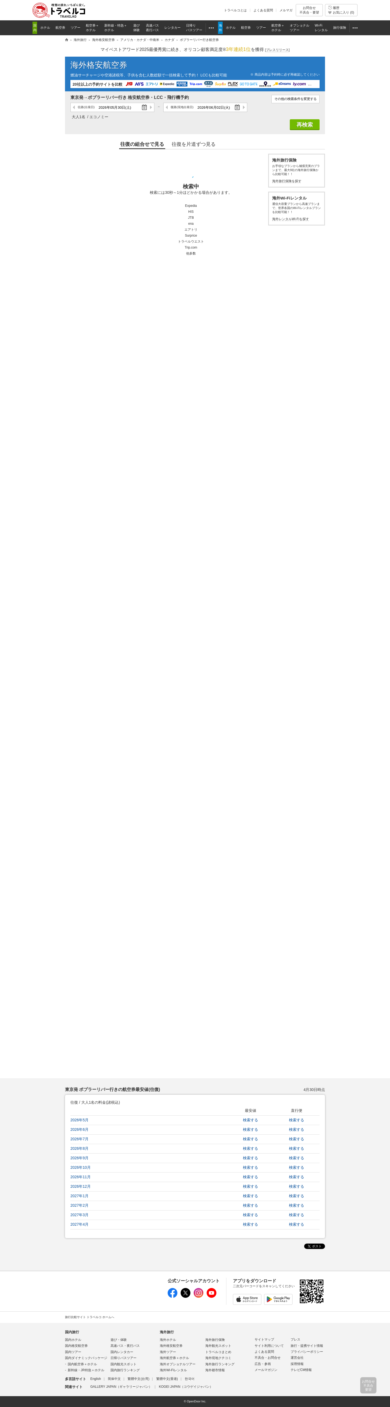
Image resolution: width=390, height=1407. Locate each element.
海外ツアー (168, 1352)
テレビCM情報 (301, 1370)
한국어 (189, 1379)
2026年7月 (79, 1139)
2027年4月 (79, 1224)
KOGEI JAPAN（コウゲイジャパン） (186, 1387)
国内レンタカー (121, 1352)
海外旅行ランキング (220, 1364)
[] (277, 50)
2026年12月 (80, 1186)
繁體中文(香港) (167, 1379)
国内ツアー (73, 1352)
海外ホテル (168, 1340)
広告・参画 (263, 1364)
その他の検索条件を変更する (295, 99)
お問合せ (309, 10)
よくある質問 (263, 10)
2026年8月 (79, 1148)
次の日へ (150, 107)
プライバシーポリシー (307, 1352)
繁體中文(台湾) (138, 1379)
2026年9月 (79, 1158)
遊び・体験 (118, 1340)
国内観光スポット (123, 1364)
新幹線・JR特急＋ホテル (86, 1370)
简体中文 (114, 1379)
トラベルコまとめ (218, 1352)
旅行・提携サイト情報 (307, 1346)
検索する (250, 1120)
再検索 (305, 125)
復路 (182, 107)
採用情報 (297, 1364)
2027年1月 (79, 1196)
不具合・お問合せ (268, 1358)
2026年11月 (80, 1177)
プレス (295, 1339)
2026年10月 (80, 1167)
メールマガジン (266, 1370)
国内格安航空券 (76, 1346)
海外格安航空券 (98, 64)
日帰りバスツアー (123, 1358)
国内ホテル (73, 1340)
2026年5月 (79, 1120)
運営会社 (297, 1358)
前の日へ (74, 107)
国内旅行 (72, 1332)
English (95, 1379)
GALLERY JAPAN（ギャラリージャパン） (121, 1387)
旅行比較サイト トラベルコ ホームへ (89, 1317)
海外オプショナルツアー (178, 1364)
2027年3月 (79, 1215)
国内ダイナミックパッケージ (86, 1358)
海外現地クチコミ (218, 1358)
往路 (86, 107)
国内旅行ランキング (125, 1370)
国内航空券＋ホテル (82, 1364)
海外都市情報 (215, 1370)
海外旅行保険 (215, 1340)
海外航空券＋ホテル (174, 1358)
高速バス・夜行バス (125, 1346)
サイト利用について (269, 1346)
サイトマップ (264, 1339)
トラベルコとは (235, 10)
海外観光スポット (218, 1346)
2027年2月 (79, 1205)
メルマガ (286, 10)
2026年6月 (79, 1129)
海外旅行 (167, 1332)
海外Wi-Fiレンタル (173, 1370)
